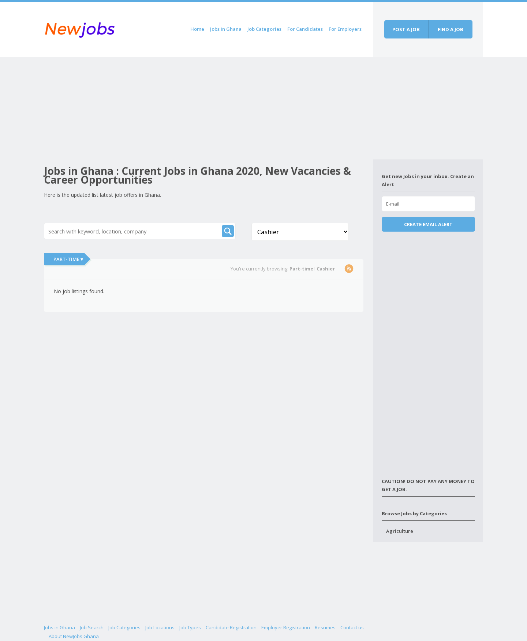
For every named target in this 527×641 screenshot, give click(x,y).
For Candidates (305, 29)
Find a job (450, 29)
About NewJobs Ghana (74, 636)
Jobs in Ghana (226, 29)
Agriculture (399, 531)
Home (197, 29)
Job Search (92, 627)
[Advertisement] (208, 108)
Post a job (406, 29)
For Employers (345, 29)
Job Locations (160, 627)
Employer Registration (285, 627)
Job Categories (264, 29)
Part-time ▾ (68, 259)
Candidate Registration (231, 627)
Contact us (352, 627)
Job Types (190, 627)
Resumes (325, 627)
